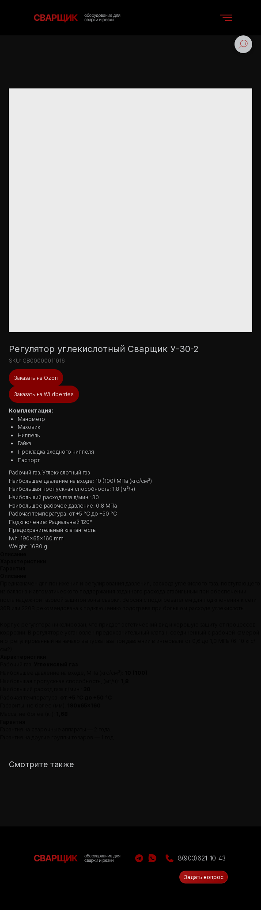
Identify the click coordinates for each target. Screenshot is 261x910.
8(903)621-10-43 (202, 858)
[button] (203, 877)
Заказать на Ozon (36, 378)
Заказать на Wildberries (44, 394)
